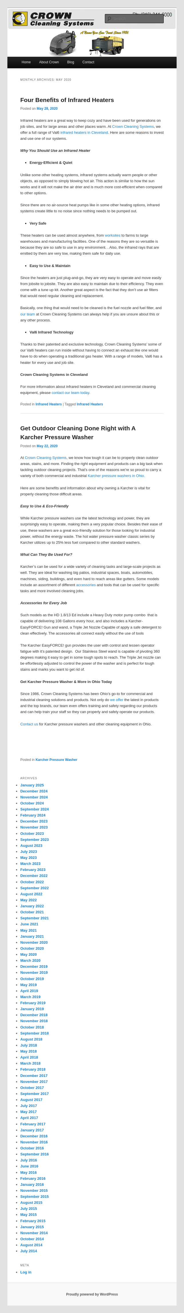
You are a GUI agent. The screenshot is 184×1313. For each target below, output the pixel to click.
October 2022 (32, 882)
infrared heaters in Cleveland (84, 132)
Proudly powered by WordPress (92, 1294)
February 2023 (32, 870)
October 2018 (32, 1027)
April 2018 (29, 1057)
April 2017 (29, 1118)
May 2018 (28, 1051)
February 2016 (32, 1178)
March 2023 (30, 863)
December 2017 (33, 1075)
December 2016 (33, 1136)
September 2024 (34, 809)
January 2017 (32, 1130)
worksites (112, 235)
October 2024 (32, 803)
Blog (70, 62)
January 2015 (32, 1227)
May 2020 (28, 954)
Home (26, 62)
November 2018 (34, 1021)
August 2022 (31, 894)
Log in (25, 1272)
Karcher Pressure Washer (56, 760)
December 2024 (33, 791)
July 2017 (28, 1106)
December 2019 (33, 966)
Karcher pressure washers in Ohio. (116, 476)
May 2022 (28, 900)
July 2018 (28, 1045)
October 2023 (32, 833)
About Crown (49, 62)
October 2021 (32, 912)
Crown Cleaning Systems (133, 126)
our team (27, 314)
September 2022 (34, 888)
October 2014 (32, 1239)
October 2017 (32, 1088)
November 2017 (34, 1082)
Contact (88, 62)
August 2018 (31, 1039)
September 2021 (34, 918)
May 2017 (28, 1112)
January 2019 (32, 1009)
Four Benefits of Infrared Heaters (67, 100)
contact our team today (70, 392)
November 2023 (34, 827)
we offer (116, 700)
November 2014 (34, 1233)
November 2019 (34, 972)
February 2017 (32, 1124)
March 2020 (30, 960)
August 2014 (31, 1245)
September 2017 (34, 1094)
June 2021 (29, 924)
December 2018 (33, 1015)
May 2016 (28, 1172)
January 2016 (32, 1184)
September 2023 (34, 839)
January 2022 (32, 906)
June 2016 (29, 1166)
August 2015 (31, 1202)
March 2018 (30, 1063)
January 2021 (32, 936)
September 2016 (34, 1154)
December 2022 (33, 876)
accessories (86, 585)
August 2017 (31, 1100)
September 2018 (34, 1033)
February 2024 (32, 815)
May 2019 (28, 985)
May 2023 (28, 857)
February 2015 (32, 1221)
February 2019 (32, 1003)
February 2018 (32, 1069)
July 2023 (28, 851)
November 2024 (34, 797)
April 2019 (29, 991)
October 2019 (32, 979)
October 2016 (32, 1148)
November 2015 (34, 1190)
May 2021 (28, 930)
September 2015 (34, 1196)
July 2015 (28, 1208)
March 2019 (30, 997)
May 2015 (28, 1214)
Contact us (29, 724)
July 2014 (28, 1251)
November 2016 (34, 1142)
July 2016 (28, 1160)
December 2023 (33, 821)
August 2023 (31, 845)
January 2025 (32, 785)
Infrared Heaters (48, 404)
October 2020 (32, 948)
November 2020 (34, 942)
